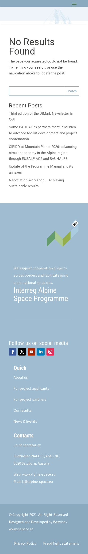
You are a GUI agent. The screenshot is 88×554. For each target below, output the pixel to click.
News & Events (25, 421)
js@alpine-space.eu (37, 481)
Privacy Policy (25, 543)
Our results (22, 410)
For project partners (30, 399)
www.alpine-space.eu (38, 474)
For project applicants (31, 388)
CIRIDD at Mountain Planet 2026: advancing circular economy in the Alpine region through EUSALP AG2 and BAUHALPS (43, 153)
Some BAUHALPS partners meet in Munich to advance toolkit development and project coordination (43, 133)
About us (21, 377)
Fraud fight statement (61, 543)
